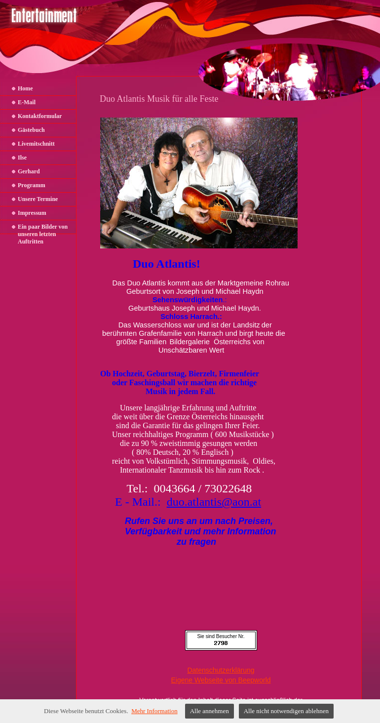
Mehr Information (154, 711)
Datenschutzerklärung (220, 670)
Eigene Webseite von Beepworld (220, 680)
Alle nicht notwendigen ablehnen (286, 711)
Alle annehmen (209, 711)
